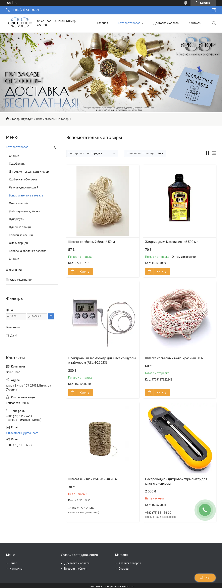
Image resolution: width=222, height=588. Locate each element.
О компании (14, 269)
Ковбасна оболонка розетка (27, 251)
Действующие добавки (24, 211)
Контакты (195, 23)
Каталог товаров (129, 23)
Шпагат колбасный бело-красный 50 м (174, 358)
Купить (84, 271)
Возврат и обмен (75, 568)
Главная (102, 23)
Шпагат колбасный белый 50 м (91, 242)
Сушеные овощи (20, 227)
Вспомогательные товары (26, 195)
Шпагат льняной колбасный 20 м (92, 479)
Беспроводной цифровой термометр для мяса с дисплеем (176, 481)
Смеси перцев (18, 243)
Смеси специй (18, 203)
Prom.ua (128, 586)
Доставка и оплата (166, 23)
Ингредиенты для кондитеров (29, 171)
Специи (14, 155)
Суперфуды (16, 219)
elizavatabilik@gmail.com (22, 433)
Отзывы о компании (19, 279)
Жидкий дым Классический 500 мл (171, 242)
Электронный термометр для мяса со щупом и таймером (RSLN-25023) (102, 360)
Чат (205, 577)
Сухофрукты (17, 163)
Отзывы (124, 568)
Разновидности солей (23, 187)
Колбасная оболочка (23, 179)
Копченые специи (21, 235)
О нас (13, 563)
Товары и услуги (22, 119)
